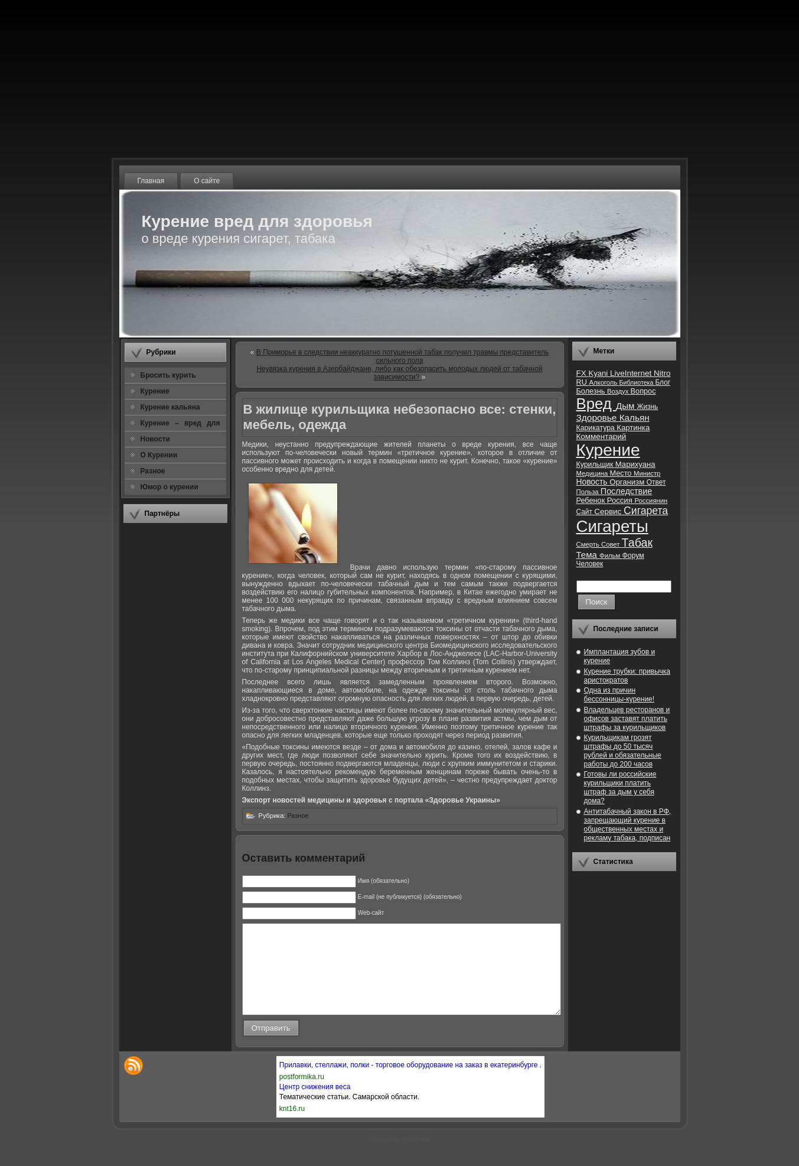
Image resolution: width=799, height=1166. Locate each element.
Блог (662, 382)
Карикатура (596, 428)
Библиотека (637, 382)
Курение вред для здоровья (257, 221)
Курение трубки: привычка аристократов (627, 675)
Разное (297, 815)
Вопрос (643, 390)
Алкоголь (604, 382)
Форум (633, 555)
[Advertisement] (175, 708)
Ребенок (591, 500)
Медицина (593, 473)
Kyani (598, 373)
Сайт (585, 512)
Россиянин (650, 500)
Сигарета (646, 511)
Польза (588, 491)
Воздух (619, 391)
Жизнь (647, 406)
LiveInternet (632, 373)
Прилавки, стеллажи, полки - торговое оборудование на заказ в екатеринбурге (409, 1083)
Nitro (662, 373)
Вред (596, 403)
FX (582, 373)
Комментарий (601, 436)
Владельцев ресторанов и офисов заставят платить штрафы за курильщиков (627, 719)
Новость (593, 482)
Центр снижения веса (314, 1104)
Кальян (634, 418)
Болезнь (591, 390)
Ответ (656, 482)
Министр (647, 473)
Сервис (609, 511)
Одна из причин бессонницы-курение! (619, 694)
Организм (628, 482)
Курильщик (595, 464)
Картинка (633, 427)
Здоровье (597, 418)
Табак (637, 542)
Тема (588, 555)
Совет (611, 544)
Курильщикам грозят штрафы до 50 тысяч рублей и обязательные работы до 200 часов (622, 750)
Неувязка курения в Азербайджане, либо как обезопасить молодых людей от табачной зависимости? (399, 373)
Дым (626, 406)
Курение (608, 450)
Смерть (589, 544)
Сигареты (612, 526)
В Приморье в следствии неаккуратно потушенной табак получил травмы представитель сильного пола (402, 356)
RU (582, 382)
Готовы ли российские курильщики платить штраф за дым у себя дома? (620, 787)
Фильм (610, 555)
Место (622, 473)
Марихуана (635, 464)
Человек (590, 564)
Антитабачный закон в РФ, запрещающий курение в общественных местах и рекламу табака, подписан (627, 824)
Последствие (626, 491)
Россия (621, 500)
